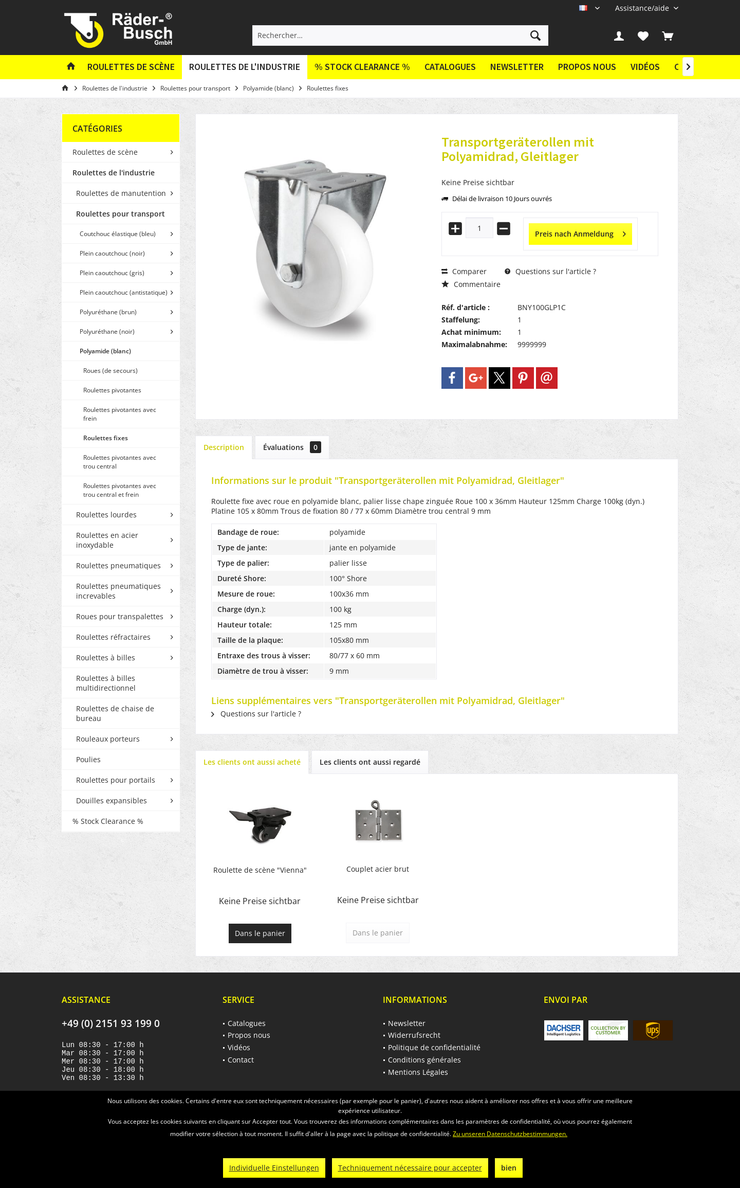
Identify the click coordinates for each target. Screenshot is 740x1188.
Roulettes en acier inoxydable (107, 540)
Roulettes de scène (105, 152)
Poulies (88, 759)
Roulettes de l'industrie (113, 172)
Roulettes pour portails (115, 780)
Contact (241, 1060)
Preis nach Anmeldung (580, 232)
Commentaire (471, 284)
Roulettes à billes (105, 657)
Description (223, 447)
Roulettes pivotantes (112, 390)
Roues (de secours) (110, 370)
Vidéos (645, 67)
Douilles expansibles (111, 800)
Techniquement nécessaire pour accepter (410, 1168)
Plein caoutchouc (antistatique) (124, 292)
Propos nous (587, 67)
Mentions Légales (418, 1072)
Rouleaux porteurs (108, 739)
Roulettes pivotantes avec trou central (119, 462)
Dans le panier (260, 933)
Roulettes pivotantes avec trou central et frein (119, 490)
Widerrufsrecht (414, 1035)
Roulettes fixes (105, 438)
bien (508, 1168)
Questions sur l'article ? (550, 271)
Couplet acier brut (377, 869)
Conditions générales (424, 1060)
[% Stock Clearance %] (362, 67)
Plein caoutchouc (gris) (112, 272)
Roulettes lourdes (106, 514)
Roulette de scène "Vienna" (260, 870)
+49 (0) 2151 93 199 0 (111, 1023)
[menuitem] (642, 8)
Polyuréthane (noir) (107, 331)
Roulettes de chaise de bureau (115, 713)
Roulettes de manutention (121, 193)
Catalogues (450, 67)
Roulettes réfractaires (113, 637)
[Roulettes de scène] (131, 67)
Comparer (464, 271)
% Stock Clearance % (107, 821)
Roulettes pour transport (120, 214)
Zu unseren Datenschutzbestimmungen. (510, 1133)
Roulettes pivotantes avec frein (119, 414)
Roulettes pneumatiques (118, 565)
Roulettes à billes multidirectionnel (106, 683)
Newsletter (517, 67)
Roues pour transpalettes (119, 616)
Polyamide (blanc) (105, 351)
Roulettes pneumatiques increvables (118, 591)
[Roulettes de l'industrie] (244, 67)
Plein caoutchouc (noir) (112, 253)
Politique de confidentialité (434, 1047)
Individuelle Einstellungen (274, 1168)
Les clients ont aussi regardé (370, 762)
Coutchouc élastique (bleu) (118, 233)
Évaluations (292, 447)
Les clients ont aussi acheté (252, 762)
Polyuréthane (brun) (108, 312)
